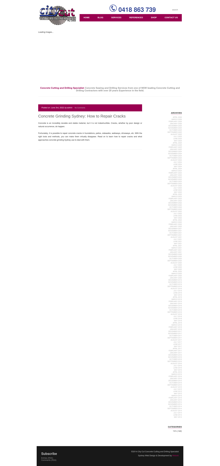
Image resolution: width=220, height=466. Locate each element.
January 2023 (176, 201)
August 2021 (176, 237)
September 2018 (174, 312)
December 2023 (175, 177)
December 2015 (175, 381)
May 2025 (178, 141)
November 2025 (175, 128)
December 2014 (175, 402)
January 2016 (176, 378)
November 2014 (175, 404)
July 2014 (177, 413)
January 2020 (176, 278)
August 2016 (176, 363)
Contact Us (171, 18)
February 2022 (175, 224)
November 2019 (175, 282)
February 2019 (175, 301)
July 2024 (177, 162)
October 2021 (175, 233)
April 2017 (177, 348)
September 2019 (174, 286)
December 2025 (175, 126)
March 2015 (177, 396)
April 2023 (177, 194)
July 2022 (177, 213)
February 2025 (175, 147)
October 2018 (175, 310)
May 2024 (178, 166)
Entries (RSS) (47, 458)
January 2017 (176, 353)
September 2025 (174, 132)
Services (116, 18)
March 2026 (177, 119)
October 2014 (175, 406)
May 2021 (178, 243)
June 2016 (177, 368)
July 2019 (177, 291)
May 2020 (178, 269)
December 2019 (175, 280)
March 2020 (177, 273)
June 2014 (177, 415)
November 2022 (175, 205)
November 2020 (175, 256)
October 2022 (175, 207)
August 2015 (176, 387)
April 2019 (177, 297)
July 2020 (177, 265)
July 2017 (177, 342)
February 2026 (175, 121)
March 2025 (177, 145)
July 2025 (177, 136)
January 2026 (176, 124)
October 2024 (175, 156)
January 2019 (176, 303)
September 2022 (174, 209)
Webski (175, 456)
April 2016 (177, 372)
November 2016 (175, 357)
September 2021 (174, 235)
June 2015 (177, 391)
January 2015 (176, 400)
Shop (154, 18)
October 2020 (175, 258)
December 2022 (175, 203)
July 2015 (177, 389)
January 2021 (176, 252)
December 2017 (175, 331)
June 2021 (177, 241)
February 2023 (175, 198)
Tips (175, 431)
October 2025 (175, 130)
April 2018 (177, 323)
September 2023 (174, 184)
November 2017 (175, 333)
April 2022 (177, 220)
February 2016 (175, 376)
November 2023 (175, 179)
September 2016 (174, 361)
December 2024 (175, 151)
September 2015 (174, 385)
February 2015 (175, 398)
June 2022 (177, 216)
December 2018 (175, 306)
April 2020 (177, 271)
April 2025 (177, 143)
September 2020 (174, 261)
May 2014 (178, 417)
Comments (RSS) (49, 460)
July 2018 (177, 316)
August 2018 (176, 314)
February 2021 (175, 250)
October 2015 (175, 383)
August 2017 (176, 340)
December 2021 (175, 228)
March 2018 (177, 325)
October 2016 (175, 359)
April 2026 (177, 117)
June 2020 (177, 267)
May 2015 (178, 393)
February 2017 (175, 351)
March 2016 (177, 374)
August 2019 (176, 288)
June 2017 (177, 344)
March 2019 (177, 299)
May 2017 (178, 346)
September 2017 (174, 338)
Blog (100, 18)
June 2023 (177, 190)
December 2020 (175, 254)
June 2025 (177, 139)
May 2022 (178, 218)
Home (87, 18)
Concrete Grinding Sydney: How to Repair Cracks (82, 116)
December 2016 (175, 355)
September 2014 (174, 408)
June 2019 (177, 293)
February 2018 (175, 327)
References (136, 18)
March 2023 (177, 196)
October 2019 (175, 284)
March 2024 (177, 171)
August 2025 (176, 134)
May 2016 (178, 370)
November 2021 (175, 231)
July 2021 (177, 239)
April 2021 (177, 246)
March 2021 (177, 248)
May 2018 (178, 321)
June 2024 (177, 164)
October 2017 (175, 336)
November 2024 (175, 154)
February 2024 (175, 173)
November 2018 (175, 308)
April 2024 (177, 169)
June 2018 (177, 318)
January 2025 (176, 149)
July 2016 (177, 366)
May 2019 (178, 295)
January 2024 (176, 175)
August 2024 (176, 160)
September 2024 (174, 158)
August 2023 (176, 186)
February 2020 (175, 276)
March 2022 (177, 222)
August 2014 (176, 411)
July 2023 (177, 188)
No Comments (80, 108)
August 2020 (176, 263)
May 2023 (178, 192)
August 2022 (176, 211)
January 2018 (176, 329)
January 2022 (176, 226)
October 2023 (175, 181)
